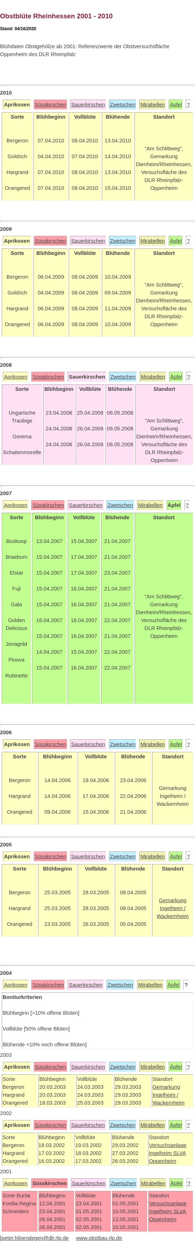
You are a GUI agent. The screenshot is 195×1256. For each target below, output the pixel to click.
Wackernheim (169, 1103)
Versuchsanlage (167, 1145)
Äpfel (176, 105)
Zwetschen (123, 105)
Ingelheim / (165, 1095)
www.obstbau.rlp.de (99, 1238)
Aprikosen (15, 377)
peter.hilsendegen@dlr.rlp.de (35, 1238)
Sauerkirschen (88, 105)
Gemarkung (166, 1087)
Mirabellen (152, 105)
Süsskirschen (50, 105)
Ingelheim (161, 1153)
